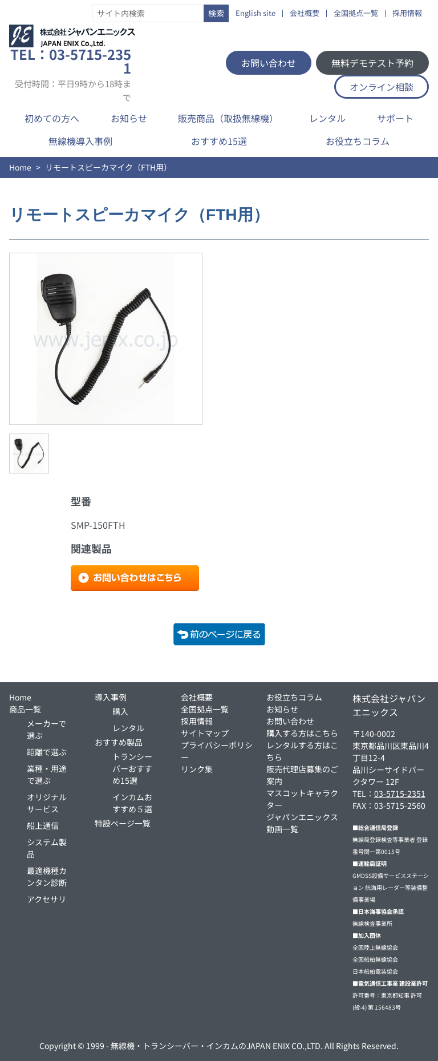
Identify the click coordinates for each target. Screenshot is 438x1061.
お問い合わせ (268, 63)
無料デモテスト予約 (372, 63)
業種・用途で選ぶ (47, 774)
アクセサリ (46, 899)
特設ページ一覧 (123, 823)
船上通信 (43, 825)
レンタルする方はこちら (302, 751)
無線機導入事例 (80, 141)
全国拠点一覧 (356, 13)
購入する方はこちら (302, 733)
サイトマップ (205, 733)
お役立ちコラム (358, 141)
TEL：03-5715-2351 (70, 74)
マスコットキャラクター (302, 799)
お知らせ (129, 118)
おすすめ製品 (119, 742)
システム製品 (47, 848)
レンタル (327, 118)
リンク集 (197, 769)
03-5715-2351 (399, 793)
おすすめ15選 (219, 141)
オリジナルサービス (47, 803)
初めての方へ (52, 118)
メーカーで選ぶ (46, 729)
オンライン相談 (381, 87)
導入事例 (111, 697)
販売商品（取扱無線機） (228, 118)
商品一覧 (25, 709)
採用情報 (407, 13)
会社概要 (304, 13)
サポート (395, 118)
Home (20, 167)
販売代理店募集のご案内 (302, 775)
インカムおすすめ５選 (132, 803)
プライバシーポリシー (217, 751)
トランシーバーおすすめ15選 (132, 768)
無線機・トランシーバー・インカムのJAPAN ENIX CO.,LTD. (217, 1045)
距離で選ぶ (47, 752)
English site (255, 13)
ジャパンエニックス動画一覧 (302, 823)
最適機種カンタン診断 (47, 876)
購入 (120, 711)
